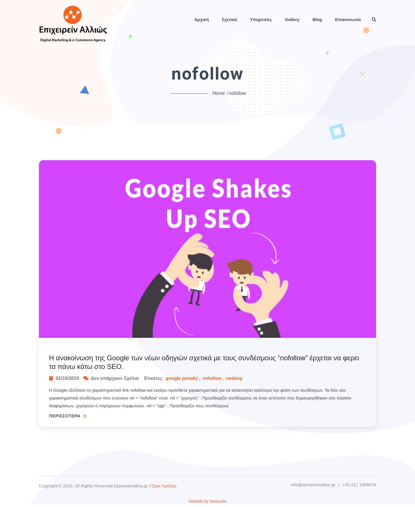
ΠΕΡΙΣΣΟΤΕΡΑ (68, 415)
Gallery (292, 19)
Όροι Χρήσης (164, 485)
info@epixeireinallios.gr (313, 484)
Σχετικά (229, 19)
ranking (234, 378)
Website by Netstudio (207, 501)
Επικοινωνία (348, 19)
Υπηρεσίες (261, 19)
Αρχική (201, 19)
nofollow (211, 378)
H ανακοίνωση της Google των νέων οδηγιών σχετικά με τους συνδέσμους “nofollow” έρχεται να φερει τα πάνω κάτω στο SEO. (204, 362)
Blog (317, 19)
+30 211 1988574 (359, 484)
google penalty (182, 378)
